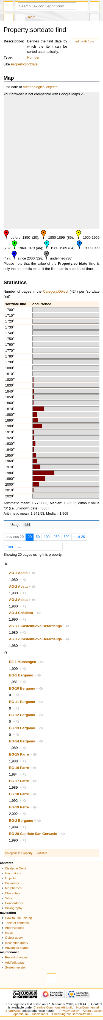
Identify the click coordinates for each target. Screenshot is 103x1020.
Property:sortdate (24, 64)
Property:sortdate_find (77, 264)
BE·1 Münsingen (22, 662)
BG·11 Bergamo (22, 702)
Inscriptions (13, 873)
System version (15, 967)
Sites (8, 898)
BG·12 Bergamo (22, 715)
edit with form (84, 41)
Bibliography (13, 908)
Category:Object (55, 291)
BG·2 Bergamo (21, 821)
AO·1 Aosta (18, 573)
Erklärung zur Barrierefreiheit (72, 1014)
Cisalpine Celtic (16, 868)
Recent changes (16, 957)
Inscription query (16, 942)
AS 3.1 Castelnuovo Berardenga (35, 626)
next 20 (79, 537)
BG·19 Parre (19, 807)
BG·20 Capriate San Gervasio (33, 834)
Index (9, 932)
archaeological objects (40, 87)
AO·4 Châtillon (21, 613)
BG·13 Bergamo (22, 728)
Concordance (14, 903)
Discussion (20, 17)
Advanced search (17, 947)
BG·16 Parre (19, 768)
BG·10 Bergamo (22, 688)
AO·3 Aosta (18, 600)
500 (66, 537)
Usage (21, 525)
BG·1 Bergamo (21, 675)
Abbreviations (14, 927)
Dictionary (12, 883)
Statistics (42, 853)
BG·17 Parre (19, 781)
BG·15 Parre (19, 754)
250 (57, 537)
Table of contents (17, 922)
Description (13, 41)
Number (33, 57)
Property (26, 853)
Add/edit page (14, 962)
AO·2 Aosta (18, 587)
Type (8, 57)
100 (46, 537)
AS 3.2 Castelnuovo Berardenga (35, 639)
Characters (12, 893)
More (31, 17)
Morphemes (13, 888)
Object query (14, 937)
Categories (12, 853)
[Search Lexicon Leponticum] (47, 6)
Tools (94, 17)
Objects (10, 878)
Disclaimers (40, 1014)
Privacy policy (69, 1010)
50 (38, 537)
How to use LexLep (18, 918)
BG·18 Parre (19, 794)
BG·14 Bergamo (22, 741)
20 (30, 537)
